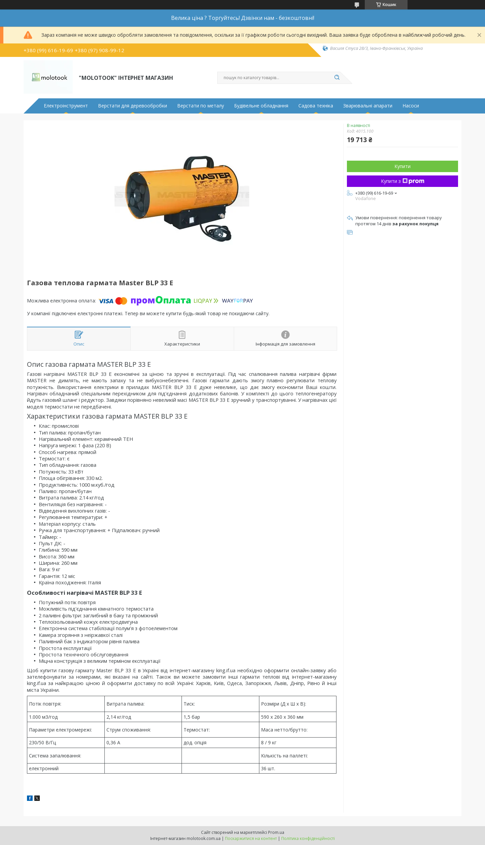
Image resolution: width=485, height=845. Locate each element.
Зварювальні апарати (367, 105)
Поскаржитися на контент (251, 838)
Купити (402, 166)
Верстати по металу (200, 105)
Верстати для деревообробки (132, 105)
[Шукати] (337, 78)
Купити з (402, 181)
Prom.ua (276, 832)
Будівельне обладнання (261, 105)
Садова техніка (315, 105)
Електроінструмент (66, 105)
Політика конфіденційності (308, 838)
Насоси (410, 105)
